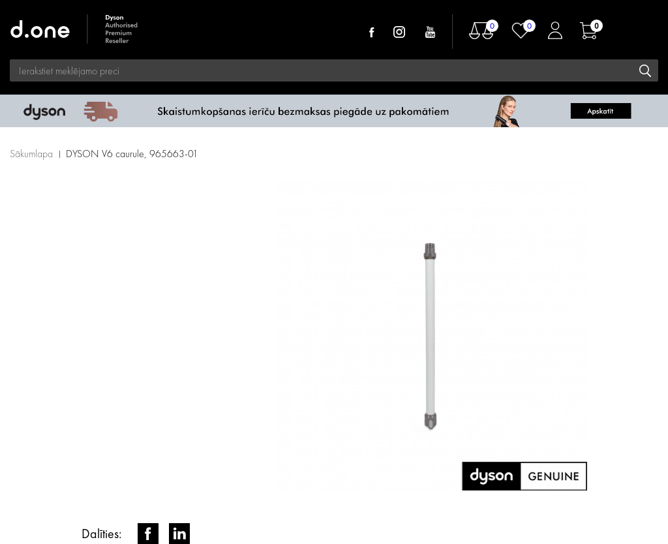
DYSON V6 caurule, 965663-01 (132, 153)
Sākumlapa (31, 153)
